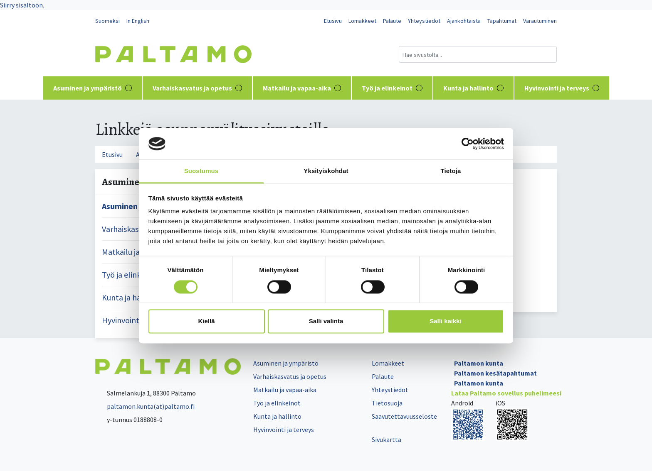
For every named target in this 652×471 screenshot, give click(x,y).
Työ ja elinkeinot (392, 88)
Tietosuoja (387, 403)
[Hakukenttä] (478, 54)
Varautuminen (540, 20)
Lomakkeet (362, 20)
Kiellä (206, 321)
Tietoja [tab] (451, 171)
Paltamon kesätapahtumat (495, 373)
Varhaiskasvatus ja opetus (197, 88)
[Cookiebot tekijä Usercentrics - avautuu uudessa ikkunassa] (467, 143)
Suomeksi (107, 20)
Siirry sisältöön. (22, 5)
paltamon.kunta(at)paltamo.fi (145, 406)
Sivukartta (386, 439)
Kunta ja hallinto (473, 88)
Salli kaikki (446, 321)
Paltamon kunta (478, 363)
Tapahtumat (501, 20)
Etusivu (333, 20)
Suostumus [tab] (201, 171)
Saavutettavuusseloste (404, 416)
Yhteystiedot (424, 20)
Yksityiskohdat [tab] (326, 171)
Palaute (392, 20)
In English (137, 20)
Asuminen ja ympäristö (92, 88)
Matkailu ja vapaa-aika (302, 88)
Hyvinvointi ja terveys (561, 88)
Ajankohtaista (464, 20)
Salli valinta (326, 321)
